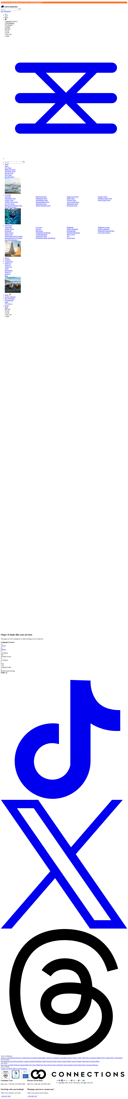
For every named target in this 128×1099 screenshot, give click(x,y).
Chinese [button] (64, 645)
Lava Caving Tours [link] (73, 202)
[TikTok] (64, 799)
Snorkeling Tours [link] (10, 198)
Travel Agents (22, 1068)
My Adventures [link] (6, 11)
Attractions (86, 1061)
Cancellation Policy (66, 1058)
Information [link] (8, 270)
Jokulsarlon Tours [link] (72, 204)
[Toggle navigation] (66, 158)
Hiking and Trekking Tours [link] (13, 206)
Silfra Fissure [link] (9, 233)
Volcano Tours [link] (71, 200)
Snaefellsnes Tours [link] (42, 200)
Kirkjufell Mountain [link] (73, 233)
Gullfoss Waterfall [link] (104, 229)
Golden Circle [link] (9, 229)
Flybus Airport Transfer (60, 1061)
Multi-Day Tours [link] (10, 169)
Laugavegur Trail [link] (41, 236)
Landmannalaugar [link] (41, 234)
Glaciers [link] (38, 229)
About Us (4, 1058)
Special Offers (24, 1065)
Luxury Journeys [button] (10, 297)
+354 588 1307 (32, 1096)
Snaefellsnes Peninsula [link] (43, 233)
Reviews (18, 1058)
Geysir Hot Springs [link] (104, 233)
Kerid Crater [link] (71, 238)
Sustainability (41, 1058)
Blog (97, 1061)
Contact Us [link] (8, 267)
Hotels (21, 1061)
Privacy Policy (78, 1058)
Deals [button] (8, 295)
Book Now (38, 2)
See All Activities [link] (11, 207)
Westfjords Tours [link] (41, 204)
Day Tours (32, 1065)
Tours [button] (6, 164)
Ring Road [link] (39, 231)
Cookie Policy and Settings (113, 1058)
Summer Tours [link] (102, 197)
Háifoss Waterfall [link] (72, 229)
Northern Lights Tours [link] (105, 198)
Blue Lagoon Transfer (75, 1061)
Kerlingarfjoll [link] (71, 231)
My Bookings (5, 1061)
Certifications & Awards (29, 1058)
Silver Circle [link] (71, 234)
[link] (66, 309)
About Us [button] (8, 263)
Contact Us (4, 1068)
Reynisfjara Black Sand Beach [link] (45, 238)
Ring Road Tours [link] (41, 197)
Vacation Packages (92, 1065)
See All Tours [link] (10, 177)
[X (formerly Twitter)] (64, 928)
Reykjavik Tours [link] (72, 206)
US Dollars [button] (64, 652)
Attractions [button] (8, 225)
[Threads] (64, 1054)
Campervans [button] (9, 261)
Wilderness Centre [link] (104, 227)
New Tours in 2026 (7, 1065)
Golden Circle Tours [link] (11, 202)
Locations (93, 1061)
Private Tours (52, 1065)
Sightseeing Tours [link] (41, 198)
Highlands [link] (70, 227)
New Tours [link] (8, 175)
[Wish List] (6, 15)
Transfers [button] (8, 260)
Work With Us (13, 1068)
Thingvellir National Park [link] (106, 231)
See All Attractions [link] (11, 240)
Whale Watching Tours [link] (43, 206)
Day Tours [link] (8, 168)
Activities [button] (8, 195)
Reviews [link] (7, 274)
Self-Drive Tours (62, 1065)
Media (98, 1058)
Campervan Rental (29, 1061)
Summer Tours (73, 1065)
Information (11, 1058)
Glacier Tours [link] (9, 200)
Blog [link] (6, 276)
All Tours (16, 1065)
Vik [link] (68, 236)
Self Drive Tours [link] (10, 171)
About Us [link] (8, 272)
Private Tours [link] (9, 173)
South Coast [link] (9, 234)
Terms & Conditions (53, 1058)
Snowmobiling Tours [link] (42, 202)
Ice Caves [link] (39, 227)
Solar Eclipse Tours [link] (104, 200)
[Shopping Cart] (6, 17)
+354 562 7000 (5, 1096)
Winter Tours (81, 1065)
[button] (6, 19)
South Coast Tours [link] (73, 197)
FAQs (103, 1058)
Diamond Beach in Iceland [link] (13, 238)
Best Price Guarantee (89, 1058)
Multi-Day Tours (42, 1065)
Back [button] (6, 302)
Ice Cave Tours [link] (9, 204)
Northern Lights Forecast (44, 1061)
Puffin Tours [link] (71, 198)
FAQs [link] (6, 269)
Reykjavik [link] (8, 231)
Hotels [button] (7, 258)
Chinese (64, 648)
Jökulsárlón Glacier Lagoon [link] (14, 236)
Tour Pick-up (14, 1061)
